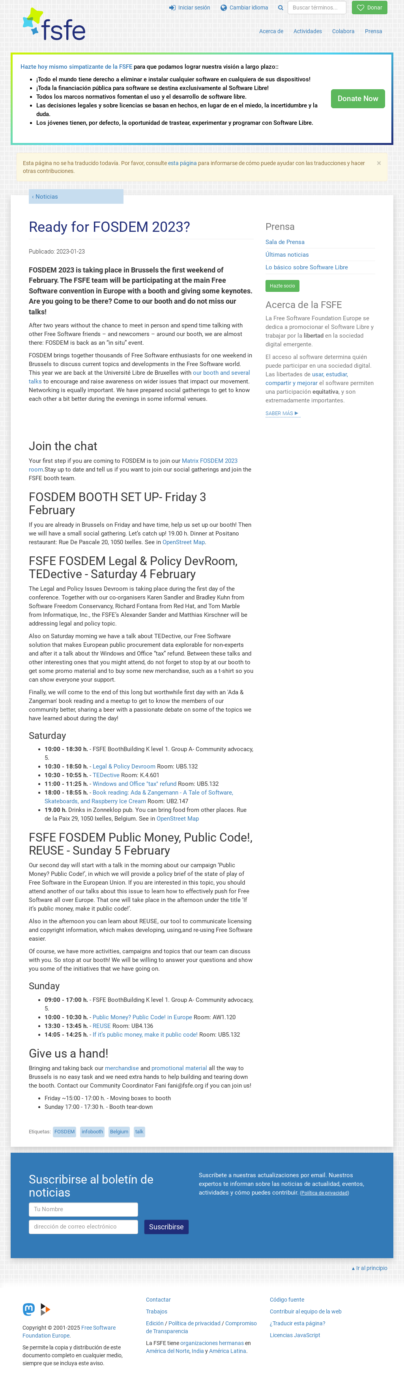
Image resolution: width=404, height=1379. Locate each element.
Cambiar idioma (244, 7)
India (198, 1351)
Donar (369, 7)
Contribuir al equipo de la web (306, 1311)
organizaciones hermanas (212, 1343)
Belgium (119, 1132)
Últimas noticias (287, 254)
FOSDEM (64, 1132)
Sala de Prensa (285, 242)
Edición (155, 1323)
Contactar (158, 1299)
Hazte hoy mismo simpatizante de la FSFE (76, 66)
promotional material (179, 1068)
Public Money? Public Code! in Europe (142, 1017)
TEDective (106, 775)
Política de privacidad (194, 1323)
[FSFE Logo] (54, 24)
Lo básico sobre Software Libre (307, 267)
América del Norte (167, 1351)
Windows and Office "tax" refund (134, 783)
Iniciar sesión (189, 7)
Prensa (373, 31)
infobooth (92, 1132)
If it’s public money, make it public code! (145, 1034)
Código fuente (287, 1299)
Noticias (47, 196)
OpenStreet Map (184, 542)
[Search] (280, 7)
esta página (183, 163)
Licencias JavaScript (295, 1335)
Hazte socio (282, 286)
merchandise (122, 1068)
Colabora (343, 31)
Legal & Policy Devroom (124, 766)
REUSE (102, 1026)
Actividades (308, 31)
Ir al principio (371, 1268)
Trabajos (156, 1311)
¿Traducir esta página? (297, 1323)
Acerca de (271, 31)
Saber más (279, 412)
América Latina (227, 1351)
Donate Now (358, 98)
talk (139, 1132)
